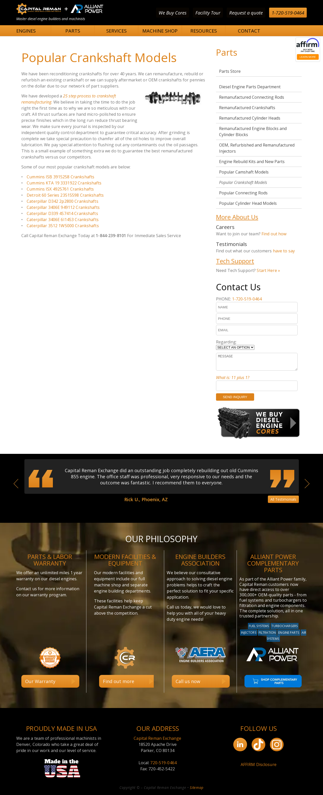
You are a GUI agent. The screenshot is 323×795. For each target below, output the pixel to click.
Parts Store (230, 71)
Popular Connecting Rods (243, 193)
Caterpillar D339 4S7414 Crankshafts (62, 213)
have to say (284, 251)
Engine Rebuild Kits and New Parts (252, 161)
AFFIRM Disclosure (258, 764)
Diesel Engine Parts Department (250, 87)
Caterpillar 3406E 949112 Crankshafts (63, 207)
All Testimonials (283, 499)
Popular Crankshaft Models (243, 182)
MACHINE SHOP (160, 30)
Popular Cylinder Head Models (248, 203)
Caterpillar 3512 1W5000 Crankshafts (63, 225)
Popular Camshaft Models (244, 172)
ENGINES (26, 30)
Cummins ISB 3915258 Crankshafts (60, 177)
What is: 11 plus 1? (232, 377)
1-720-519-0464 (288, 12)
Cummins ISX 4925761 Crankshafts (60, 189)
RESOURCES (203, 30)
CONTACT (249, 30)
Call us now (188, 681)
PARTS (72, 30)
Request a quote (246, 12)
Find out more (118, 681)
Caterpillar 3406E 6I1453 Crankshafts (63, 219)
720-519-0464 (163, 762)
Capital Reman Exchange (157, 738)
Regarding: (226, 342)
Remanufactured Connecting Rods (251, 97)
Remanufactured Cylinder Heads (249, 118)
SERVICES (116, 30)
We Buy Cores (173, 12)
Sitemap (197, 787)
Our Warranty (40, 681)
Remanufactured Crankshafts (247, 107)
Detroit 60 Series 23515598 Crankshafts (65, 195)
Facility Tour (207, 12)
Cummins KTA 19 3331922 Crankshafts (64, 183)
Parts (226, 52)
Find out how (274, 234)
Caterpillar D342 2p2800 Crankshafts (62, 201)
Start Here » (268, 270)
